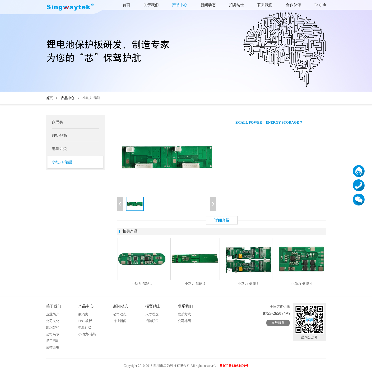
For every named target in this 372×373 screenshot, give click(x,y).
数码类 (57, 122)
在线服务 (278, 323)
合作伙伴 (293, 5)
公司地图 (184, 321)
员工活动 (52, 341)
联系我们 (265, 5)
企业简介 (52, 314)
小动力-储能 (62, 162)
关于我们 (151, 5)
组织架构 (52, 327)
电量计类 (59, 149)
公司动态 (119, 314)
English (320, 5)
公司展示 (52, 334)
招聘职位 (152, 321)
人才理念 (152, 314)
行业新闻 (119, 321)
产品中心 (179, 5)
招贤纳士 (236, 5)
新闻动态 (208, 5)
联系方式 (184, 314)
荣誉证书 (52, 347)
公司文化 (52, 321)
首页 (126, 5)
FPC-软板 (59, 135)
